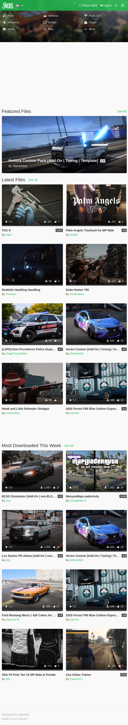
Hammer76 (12, 619)
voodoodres (77, 294)
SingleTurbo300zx (16, 353)
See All (122, 111)
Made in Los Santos (14, 718)
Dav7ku (74, 413)
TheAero (11, 294)
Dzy (8, 500)
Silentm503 (76, 353)
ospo (9, 234)
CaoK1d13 (76, 679)
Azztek (74, 234)
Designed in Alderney (15, 714)
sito (8, 679)
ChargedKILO (78, 500)
